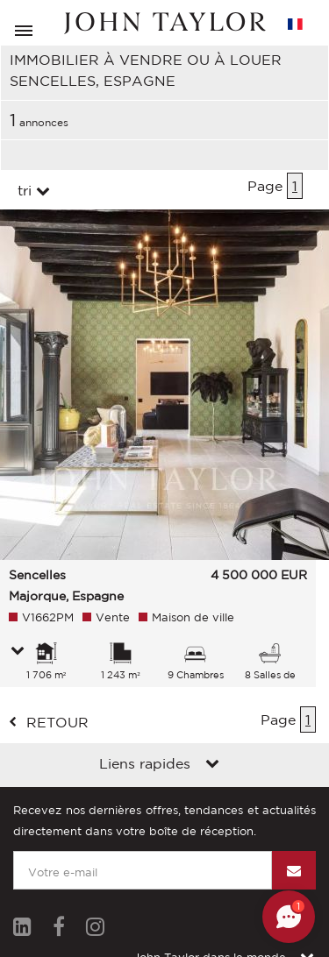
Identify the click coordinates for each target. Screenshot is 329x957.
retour (57, 722)
